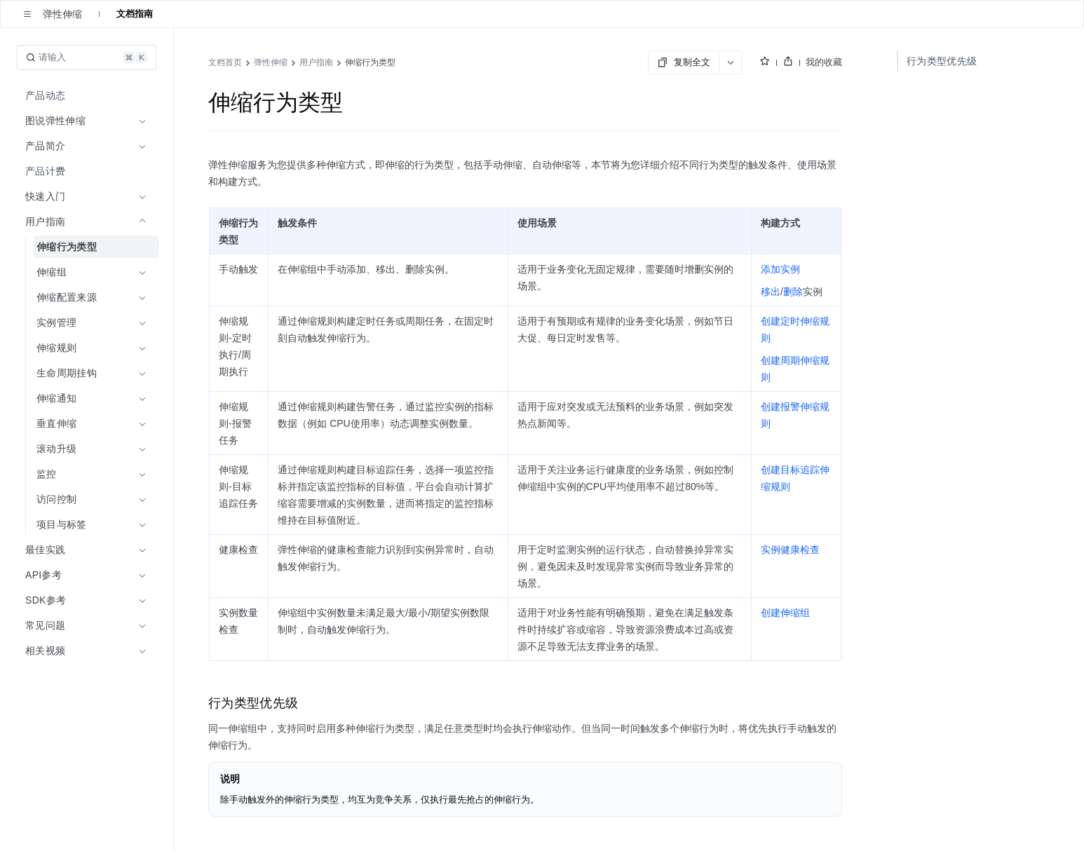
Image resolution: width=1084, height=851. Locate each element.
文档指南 (134, 13)
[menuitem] (88, 95)
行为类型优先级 (942, 61)
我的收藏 (824, 62)
